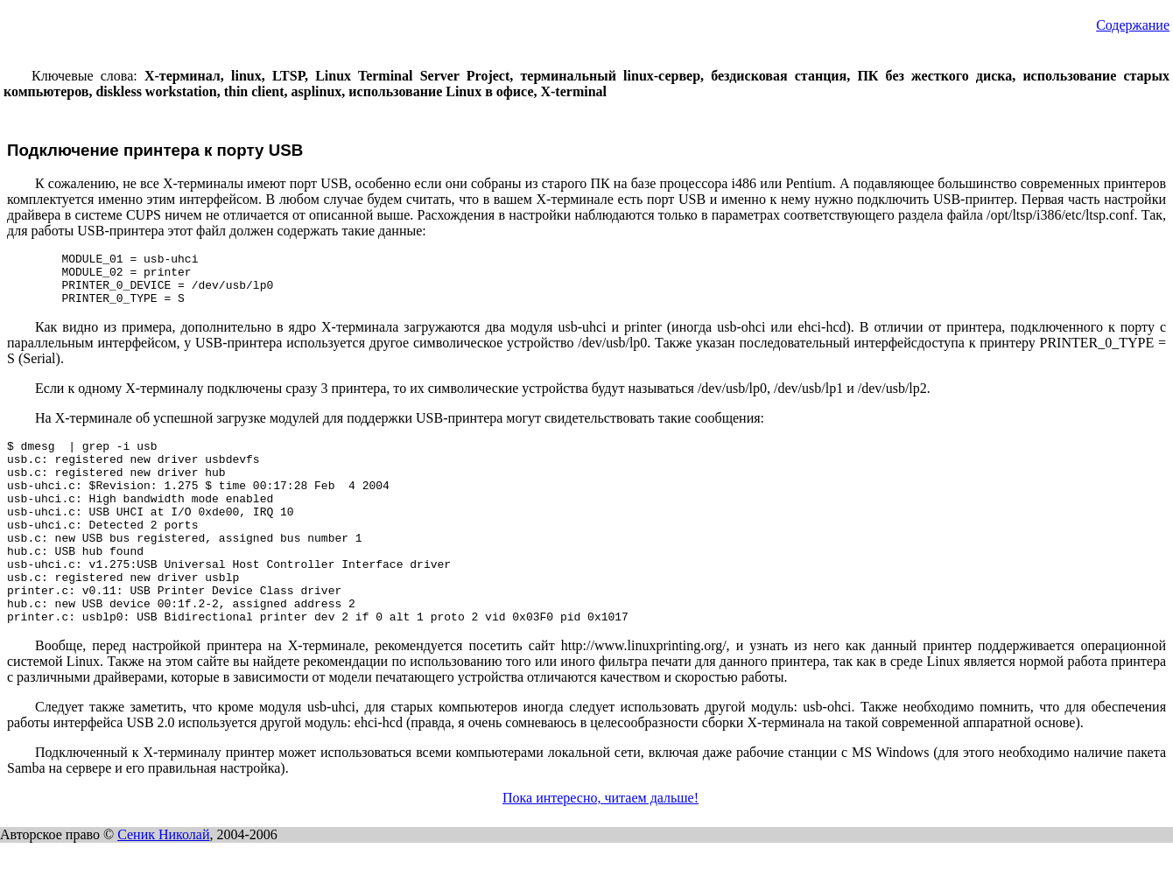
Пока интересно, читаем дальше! (600, 844)
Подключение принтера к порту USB (155, 150)
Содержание (1132, 25)
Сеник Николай (163, 881)
